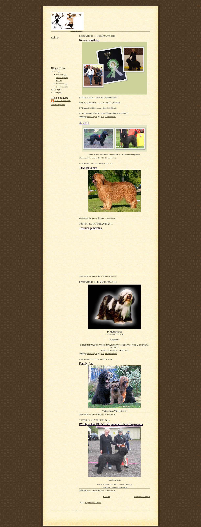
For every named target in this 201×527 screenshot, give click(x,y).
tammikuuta (60, 87)
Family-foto (86, 363)
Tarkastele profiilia (58, 105)
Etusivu (106, 496)
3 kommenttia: (110, 117)
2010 (56, 90)
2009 (56, 93)
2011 (56, 71)
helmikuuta (60, 84)
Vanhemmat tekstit (142, 496)
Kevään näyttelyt (62, 78)
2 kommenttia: (110, 490)
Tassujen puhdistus (90, 228)
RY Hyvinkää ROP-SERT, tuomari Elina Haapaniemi (111, 424)
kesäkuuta (60, 75)
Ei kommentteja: (111, 158)
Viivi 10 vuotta (88, 167)
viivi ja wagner (62, 101)
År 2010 (59, 81)
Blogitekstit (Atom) (93, 502)
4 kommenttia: (110, 218)
